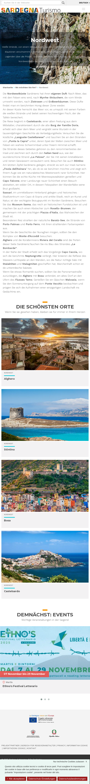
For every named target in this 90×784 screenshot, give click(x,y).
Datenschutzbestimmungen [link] (72, 779)
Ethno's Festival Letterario (20, 686)
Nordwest (8, 373)
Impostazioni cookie (14, 748)
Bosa (7, 520)
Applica (63, 3)
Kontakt (31, 748)
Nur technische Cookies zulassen (71, 761)
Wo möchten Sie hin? (26, 87)
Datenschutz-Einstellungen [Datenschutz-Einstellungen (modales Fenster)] (41, 779)
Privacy (61, 745)
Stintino (9, 449)
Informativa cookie (77, 745)
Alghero (9, 378)
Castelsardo (12, 591)
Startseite (8, 87)
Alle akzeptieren (16, 779)
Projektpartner (10, 745)
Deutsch (83, 3)
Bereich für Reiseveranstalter (38, 745)
